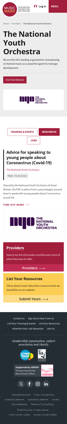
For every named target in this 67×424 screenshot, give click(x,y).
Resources (49, 132)
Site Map (55, 399)
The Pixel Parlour (47, 404)
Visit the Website (15, 80)
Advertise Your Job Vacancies (27, 328)
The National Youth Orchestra (22, 170)
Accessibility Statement (14, 399)
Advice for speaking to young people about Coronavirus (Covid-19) (29, 157)
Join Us (51, 328)
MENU (55, 6)
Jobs (33, 140)
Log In (42, 6)
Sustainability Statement (38, 399)
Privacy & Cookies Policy (44, 394)
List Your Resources (49, 323)
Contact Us (19, 318)
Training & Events (22, 132)
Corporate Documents (21, 394)
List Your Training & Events (21, 323)
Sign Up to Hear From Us (41, 318)
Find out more (13, 204)
